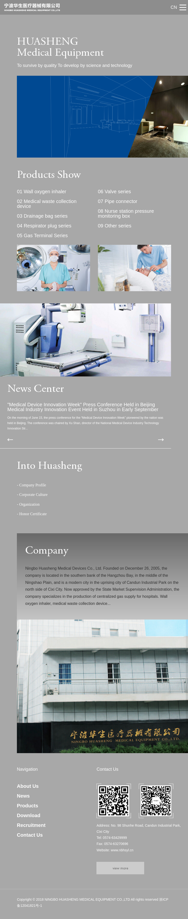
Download (28, 815)
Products (27, 805)
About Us (28, 786)
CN (174, 7)
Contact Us (30, 835)
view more (120, 868)
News (23, 796)
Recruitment (31, 825)
